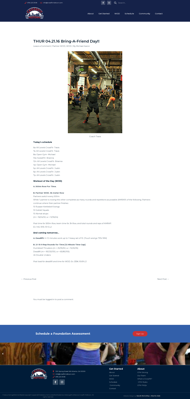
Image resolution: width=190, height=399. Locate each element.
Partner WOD (58, 46)
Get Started (104, 13)
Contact (159, 13)
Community (144, 13)
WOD (117, 13)
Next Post (163, 279)
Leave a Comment (42, 46)
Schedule (129, 13)
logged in (50, 299)
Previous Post (28, 279)
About (91, 13)
